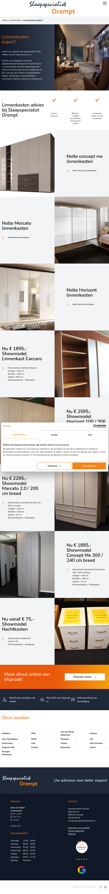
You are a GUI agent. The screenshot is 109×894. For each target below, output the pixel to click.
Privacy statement (76, 831)
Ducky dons (7, 743)
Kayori (93, 747)
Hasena (93, 733)
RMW (34, 739)
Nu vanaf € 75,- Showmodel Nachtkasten (18, 624)
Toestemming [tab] (19, 435)
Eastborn (6, 733)
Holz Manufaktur (10, 739)
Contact (14, 819)
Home (4, 20)
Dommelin (65, 747)
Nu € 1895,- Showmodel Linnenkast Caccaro (22, 353)
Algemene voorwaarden (79, 828)
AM (91, 739)
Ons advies (16, 813)
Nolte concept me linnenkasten (85, 159)
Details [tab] (54, 435)
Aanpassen (54, 466)
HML (33, 733)
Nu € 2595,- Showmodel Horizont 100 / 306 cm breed (86, 419)
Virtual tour (15, 825)
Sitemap (72, 834)
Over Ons (15, 816)
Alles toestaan (89, 466)
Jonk (33, 743)
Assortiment (15, 20)
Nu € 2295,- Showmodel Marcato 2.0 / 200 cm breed (20, 486)
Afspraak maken (85, 677)
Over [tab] (90, 435)
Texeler (64, 743)
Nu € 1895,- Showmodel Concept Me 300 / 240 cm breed (85, 553)
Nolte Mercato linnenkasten (16, 226)
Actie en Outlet (17, 807)
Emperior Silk (8, 747)
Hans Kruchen (96, 743)
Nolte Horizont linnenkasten (82, 293)
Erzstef (34, 747)
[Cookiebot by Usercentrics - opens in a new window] (95, 426)
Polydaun (65, 739)
